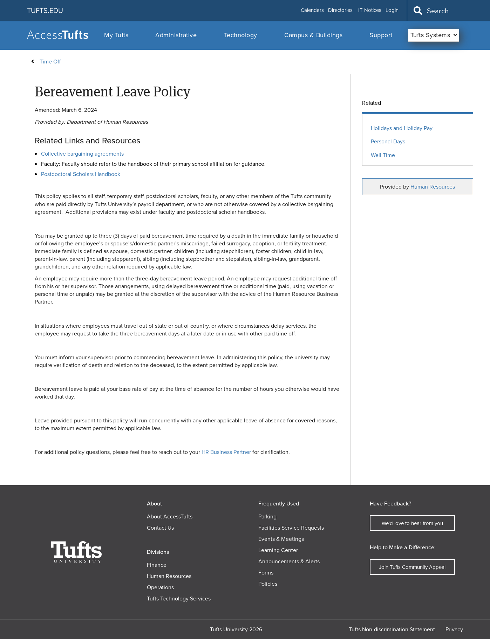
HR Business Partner (226, 452)
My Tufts (116, 35)
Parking (267, 516)
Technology (240, 35)
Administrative (176, 35)
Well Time (383, 155)
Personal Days (388, 141)
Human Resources (432, 187)
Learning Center (278, 550)
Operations (160, 587)
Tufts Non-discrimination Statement (392, 629)
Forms (265, 573)
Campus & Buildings (313, 35)
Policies (267, 584)
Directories (340, 10)
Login (392, 10)
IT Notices (369, 10)
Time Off (50, 61)
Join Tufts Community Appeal (412, 567)
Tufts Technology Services (179, 598)
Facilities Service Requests (291, 528)
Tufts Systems (430, 35)
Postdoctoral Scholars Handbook (80, 174)
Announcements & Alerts (289, 561)
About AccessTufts (169, 516)
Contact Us (160, 528)
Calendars (312, 10)
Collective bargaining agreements (82, 154)
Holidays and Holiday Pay (402, 128)
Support (381, 35)
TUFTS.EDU (45, 10)
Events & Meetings (281, 539)
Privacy (454, 629)
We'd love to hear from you (412, 523)
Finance (156, 565)
